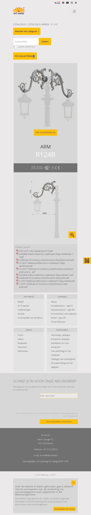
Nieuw (54, 301)
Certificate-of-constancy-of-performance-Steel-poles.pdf (44, 278)
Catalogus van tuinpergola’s (63, 359)
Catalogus (19, 24)
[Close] (73, 482)
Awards (21, 313)
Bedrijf (20, 301)
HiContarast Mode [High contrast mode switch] (25, 56)
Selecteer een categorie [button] (26, 31)
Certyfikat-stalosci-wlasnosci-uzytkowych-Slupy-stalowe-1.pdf (46, 275)
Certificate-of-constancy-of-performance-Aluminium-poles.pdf (46, 260)
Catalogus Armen (38, 24)
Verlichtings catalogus (60, 335)
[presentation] (59, 405)
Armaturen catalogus (60, 339)
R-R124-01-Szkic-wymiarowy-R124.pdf (36, 251)
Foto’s (20, 335)
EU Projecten (23, 305)
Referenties (23, 351)
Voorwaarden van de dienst (30, 317)
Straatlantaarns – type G (62, 305)
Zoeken (45, 41)
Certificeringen (24, 309)
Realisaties (22, 343)
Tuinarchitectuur (58, 321)
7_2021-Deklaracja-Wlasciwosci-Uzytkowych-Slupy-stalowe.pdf (46, 281)
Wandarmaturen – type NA (63, 309)
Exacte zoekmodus (26, 46)
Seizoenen (22, 347)
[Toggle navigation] (74, 11)
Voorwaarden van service (64, 509)
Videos (21, 339)
